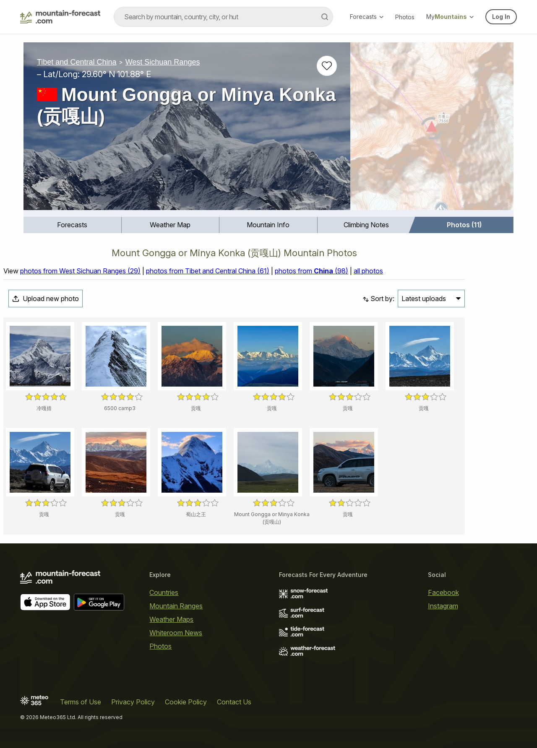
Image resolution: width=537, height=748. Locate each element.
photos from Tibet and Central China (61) (207, 271)
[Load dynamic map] (432, 129)
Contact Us (234, 702)
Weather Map (170, 225)
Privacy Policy (133, 702)
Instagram (443, 606)
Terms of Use (80, 702)
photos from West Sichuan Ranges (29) (80, 271)
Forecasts (366, 16)
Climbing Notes (366, 225)
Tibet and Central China (76, 62)
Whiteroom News (175, 633)
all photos (368, 271)
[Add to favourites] (327, 66)
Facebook (443, 592)
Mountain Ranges (176, 606)
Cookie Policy (186, 702)
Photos (404, 17)
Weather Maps (171, 619)
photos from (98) (311, 271)
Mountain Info (268, 225)
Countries (163, 592)
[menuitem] (72, 225)
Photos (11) (464, 225)
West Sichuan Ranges (162, 62)
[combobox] (223, 17)
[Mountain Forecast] (60, 16)
